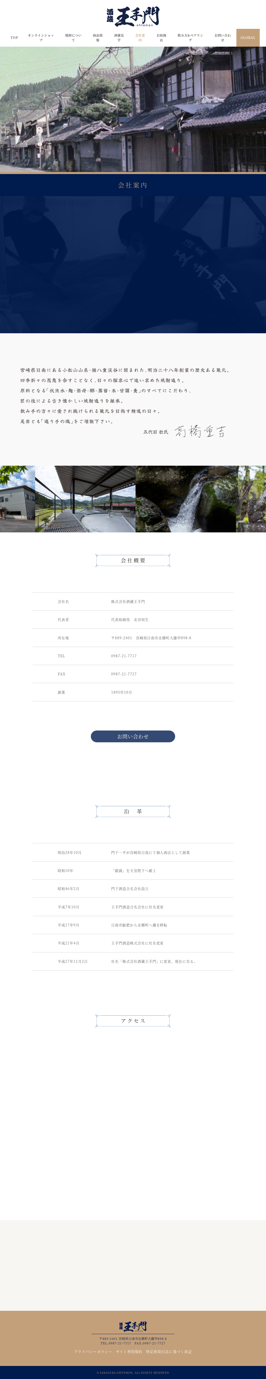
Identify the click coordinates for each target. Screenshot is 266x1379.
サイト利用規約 (129, 1351)
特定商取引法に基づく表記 (169, 1351)
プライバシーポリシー (93, 1351)
